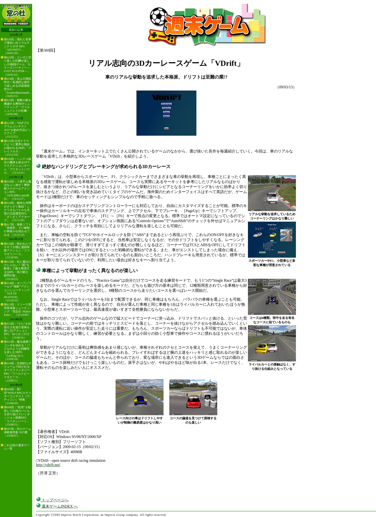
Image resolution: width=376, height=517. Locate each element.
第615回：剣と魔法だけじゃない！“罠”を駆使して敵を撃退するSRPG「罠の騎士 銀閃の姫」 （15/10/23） (17, 270)
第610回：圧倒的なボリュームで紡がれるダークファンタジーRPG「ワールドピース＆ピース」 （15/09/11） (17, 372)
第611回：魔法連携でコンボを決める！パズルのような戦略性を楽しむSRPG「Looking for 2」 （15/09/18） (17, 350)
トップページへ (52, 500)
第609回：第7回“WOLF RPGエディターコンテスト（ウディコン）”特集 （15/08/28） (17, 396)
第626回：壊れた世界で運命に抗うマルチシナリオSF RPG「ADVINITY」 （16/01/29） (17, 46)
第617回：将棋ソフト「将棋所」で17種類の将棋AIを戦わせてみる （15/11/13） (17, 230)
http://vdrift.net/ (48, 465)
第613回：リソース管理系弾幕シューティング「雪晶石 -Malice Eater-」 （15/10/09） (17, 309)
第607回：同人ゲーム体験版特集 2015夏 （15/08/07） (17, 432)
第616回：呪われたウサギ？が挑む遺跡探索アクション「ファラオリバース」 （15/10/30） (17, 250)
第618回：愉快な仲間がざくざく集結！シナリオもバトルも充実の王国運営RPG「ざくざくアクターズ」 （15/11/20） (17, 211)
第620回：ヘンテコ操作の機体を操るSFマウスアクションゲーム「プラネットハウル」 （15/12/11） (17, 166)
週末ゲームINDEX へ (57, 506)
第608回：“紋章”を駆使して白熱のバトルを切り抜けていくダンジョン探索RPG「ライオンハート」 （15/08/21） (17, 416)
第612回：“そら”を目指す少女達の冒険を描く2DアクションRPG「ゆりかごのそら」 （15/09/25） (17, 330)
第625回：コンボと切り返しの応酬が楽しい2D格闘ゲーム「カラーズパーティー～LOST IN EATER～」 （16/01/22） (17, 66)
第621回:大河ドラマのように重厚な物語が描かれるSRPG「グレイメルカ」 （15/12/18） (17, 148)
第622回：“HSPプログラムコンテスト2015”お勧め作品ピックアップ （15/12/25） (17, 130)
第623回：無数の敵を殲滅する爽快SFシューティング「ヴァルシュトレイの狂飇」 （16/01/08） (17, 107)
